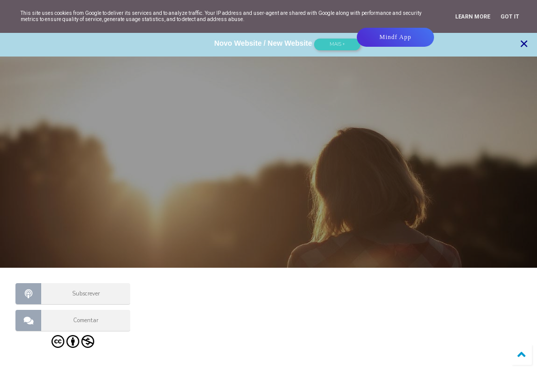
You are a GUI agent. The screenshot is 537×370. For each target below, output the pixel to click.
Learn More (472, 16)
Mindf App (395, 37)
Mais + (337, 44)
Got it (509, 16)
